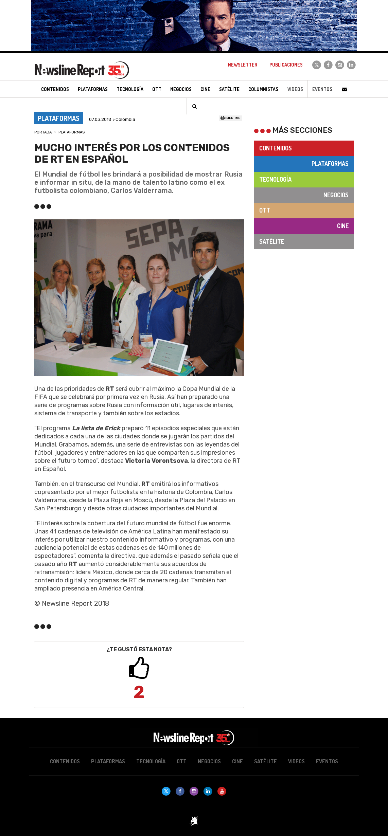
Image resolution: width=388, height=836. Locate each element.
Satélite (271, 241)
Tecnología (275, 179)
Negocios (336, 195)
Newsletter (242, 65)
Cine (343, 226)
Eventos (322, 89)
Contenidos (275, 148)
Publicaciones (286, 65)
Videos (295, 89)
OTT (264, 210)
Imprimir (231, 118)
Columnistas (263, 89)
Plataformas (71, 132)
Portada (43, 132)
